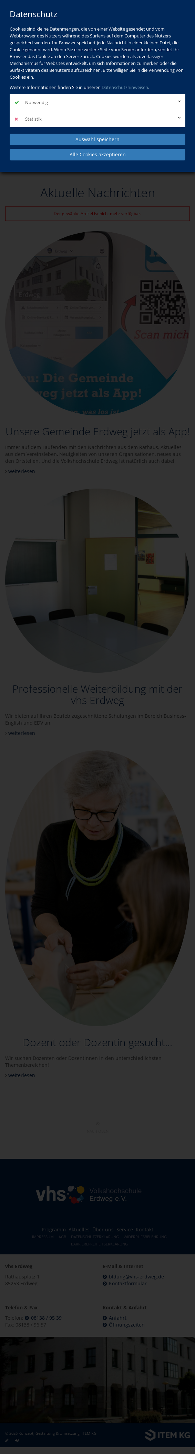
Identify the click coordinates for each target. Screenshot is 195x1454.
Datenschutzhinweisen (125, 87)
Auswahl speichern (97, 139)
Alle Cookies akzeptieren (98, 154)
